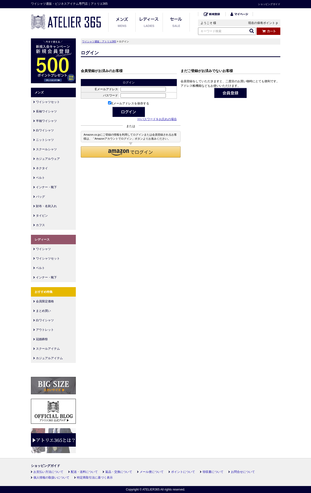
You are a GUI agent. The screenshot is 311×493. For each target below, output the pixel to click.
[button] (131, 152)
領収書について (213, 472)
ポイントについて (183, 472)
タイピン (42, 215)
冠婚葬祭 (42, 339)
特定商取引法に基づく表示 (95, 477)
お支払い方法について (48, 472)
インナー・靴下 (46, 187)
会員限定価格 (45, 301)
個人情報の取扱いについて (51, 477)
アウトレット (45, 329)
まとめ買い (43, 311)
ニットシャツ (45, 140)
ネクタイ (42, 168)
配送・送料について (84, 472)
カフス (40, 225)
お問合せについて (243, 472)
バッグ (40, 196)
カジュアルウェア (48, 159)
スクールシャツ (46, 149)
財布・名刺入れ (46, 206)
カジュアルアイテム (49, 358)
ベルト (40, 177)
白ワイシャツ (45, 130)
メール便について (152, 472)
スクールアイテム (48, 348)
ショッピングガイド (269, 4)
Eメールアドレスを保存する (128, 103)
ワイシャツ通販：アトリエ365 (99, 41)
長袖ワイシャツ (46, 111)
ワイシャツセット (48, 102)
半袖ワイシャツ (46, 121)
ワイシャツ (43, 249)
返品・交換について (118, 472)
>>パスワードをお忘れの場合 (157, 119)
